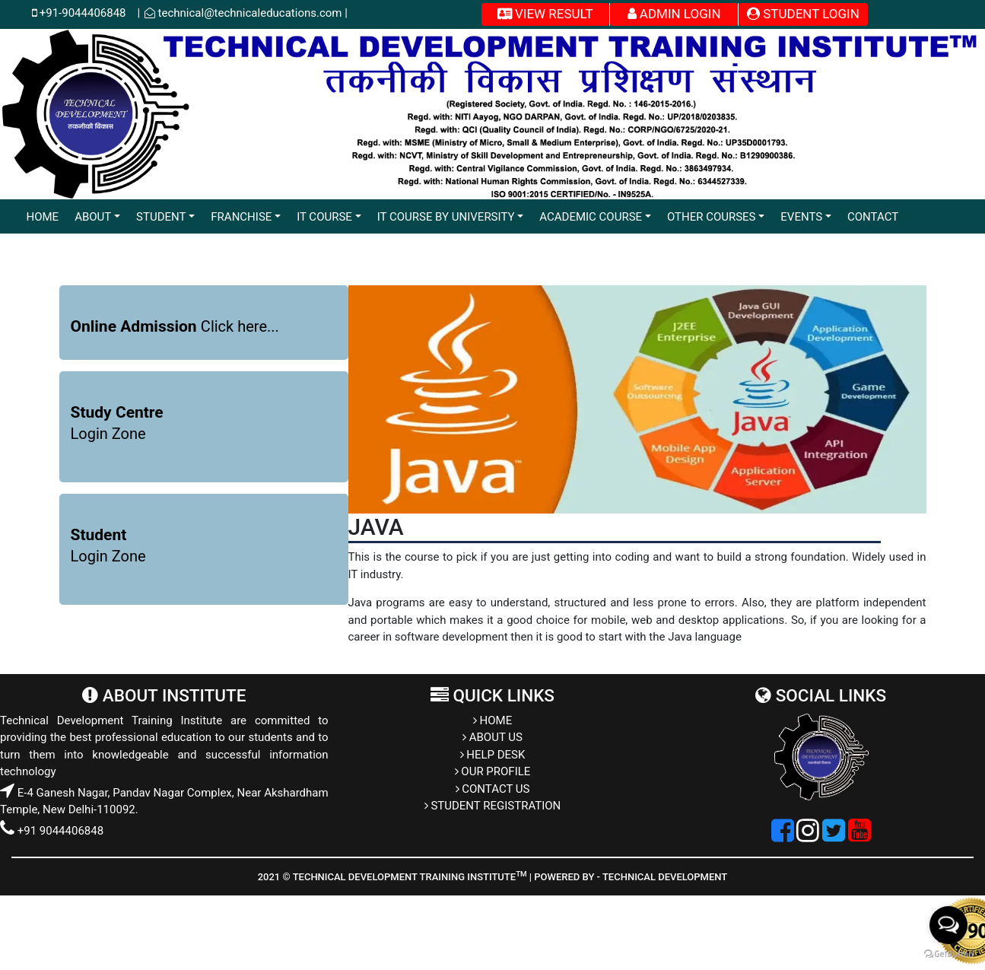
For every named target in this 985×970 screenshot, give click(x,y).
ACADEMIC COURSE (590, 217)
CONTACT (872, 217)
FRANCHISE (241, 217)
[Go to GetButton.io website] (948, 954)
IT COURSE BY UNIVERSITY (446, 217)
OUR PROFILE (493, 771)
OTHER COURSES (711, 217)
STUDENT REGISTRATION (492, 806)
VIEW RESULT (545, 13)
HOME (43, 217)
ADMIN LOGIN (674, 13)
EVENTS (801, 217)
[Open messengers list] (948, 925)
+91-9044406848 (87, 13)
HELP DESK (493, 755)
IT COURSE (324, 217)
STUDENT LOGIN (803, 13)
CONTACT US (493, 789)
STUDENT (161, 217)
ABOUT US (492, 737)
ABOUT (93, 217)
